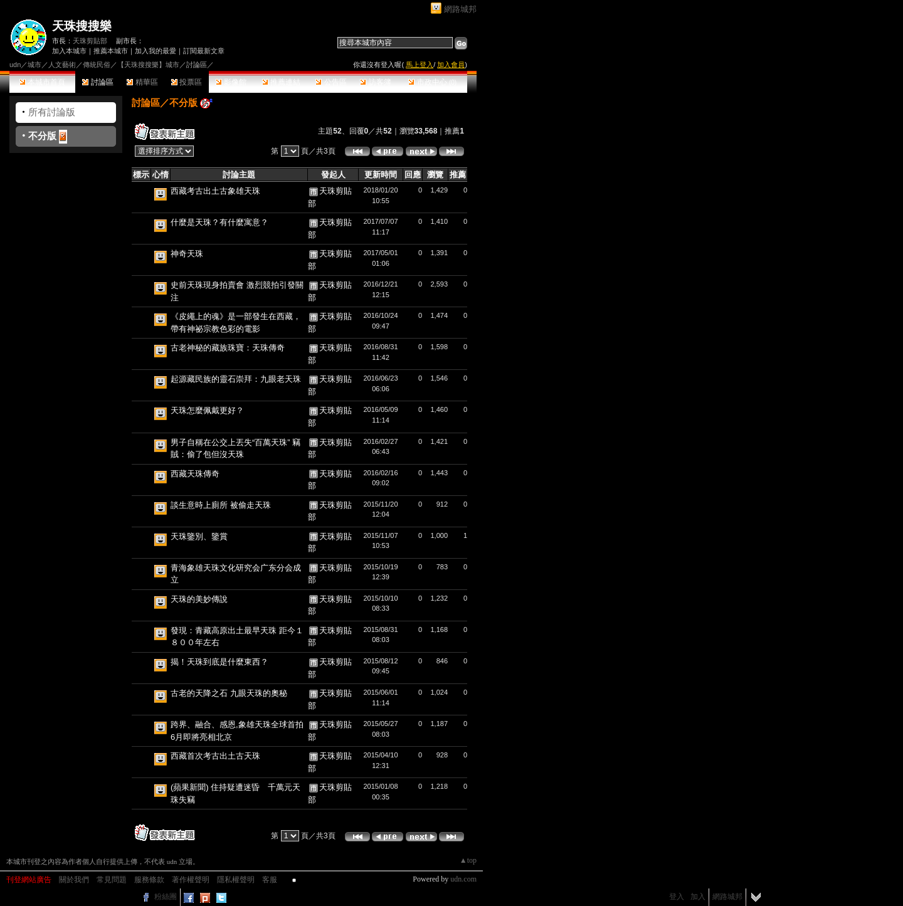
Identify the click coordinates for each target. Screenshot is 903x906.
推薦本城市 (110, 51)
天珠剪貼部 (90, 41)
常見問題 (112, 879)
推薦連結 (281, 82)
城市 (34, 64)
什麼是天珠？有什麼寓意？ (219, 222)
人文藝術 (62, 64)
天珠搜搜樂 (82, 26)
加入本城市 (69, 51)
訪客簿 (375, 82)
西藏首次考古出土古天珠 (215, 756)
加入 (697, 896)
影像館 (231, 82)
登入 (676, 896)
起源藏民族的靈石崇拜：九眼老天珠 (236, 379)
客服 (269, 879)
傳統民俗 (96, 64)
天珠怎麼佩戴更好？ (207, 410)
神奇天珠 (187, 253)
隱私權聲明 (236, 879)
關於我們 (74, 879)
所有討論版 (51, 112)
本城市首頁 (42, 82)
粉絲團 (165, 896)
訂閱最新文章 (203, 51)
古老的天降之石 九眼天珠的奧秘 (229, 693)
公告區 (330, 82)
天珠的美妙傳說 (199, 599)
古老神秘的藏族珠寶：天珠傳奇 (228, 347)
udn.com (463, 879)
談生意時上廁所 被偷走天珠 (221, 505)
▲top (468, 860)
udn (15, 64)
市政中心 (432, 82)
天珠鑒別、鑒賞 (199, 536)
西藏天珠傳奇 (195, 473)
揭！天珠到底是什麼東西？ (219, 661)
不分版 (42, 135)
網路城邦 (460, 9)
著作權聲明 (190, 879)
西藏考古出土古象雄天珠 (215, 191)
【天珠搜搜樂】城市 (148, 64)
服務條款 (149, 879)
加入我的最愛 (155, 51)
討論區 (97, 82)
